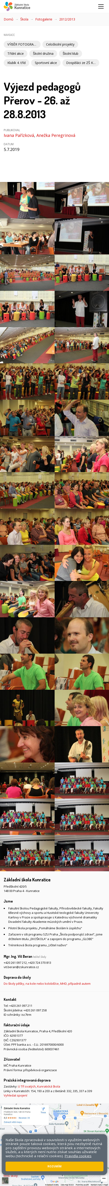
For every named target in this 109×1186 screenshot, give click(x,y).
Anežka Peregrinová (55, 135)
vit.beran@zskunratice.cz (21, 967)
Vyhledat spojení (15, 1095)
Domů (8, 19)
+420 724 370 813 (39, 963)
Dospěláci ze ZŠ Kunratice (82, 63)
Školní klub (70, 53)
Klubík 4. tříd (16, 63)
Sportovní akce (46, 63)
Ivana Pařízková (19, 135)
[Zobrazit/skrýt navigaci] (101, 6)
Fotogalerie (43, 19)
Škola (24, 19)
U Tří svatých (27, 1086)
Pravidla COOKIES (48, 1169)
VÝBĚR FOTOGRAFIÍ (22, 44)
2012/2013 (67, 19)
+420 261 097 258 (35, 1010)
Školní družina (43, 53)
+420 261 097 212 (15, 963)
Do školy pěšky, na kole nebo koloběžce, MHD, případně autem (47, 983)
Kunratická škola (48, 1086)
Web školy (10, 1176)
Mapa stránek (95, 1165)
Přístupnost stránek (19, 1169)
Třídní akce (15, 53)
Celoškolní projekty (60, 44)
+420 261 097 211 (20, 1006)
